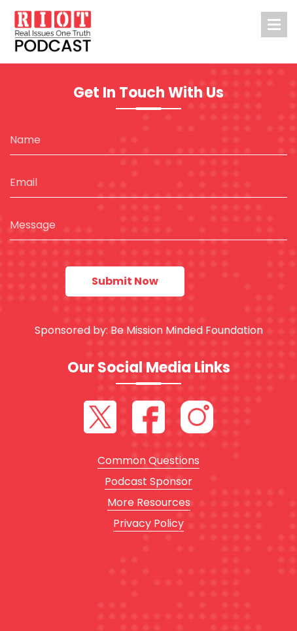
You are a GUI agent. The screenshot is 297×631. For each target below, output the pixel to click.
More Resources (148, 502)
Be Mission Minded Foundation (187, 330)
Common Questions (148, 460)
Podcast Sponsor (148, 481)
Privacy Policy (148, 523)
